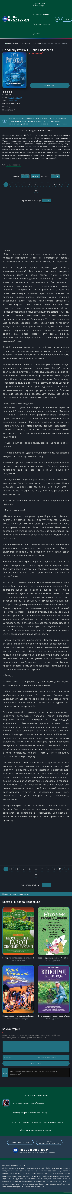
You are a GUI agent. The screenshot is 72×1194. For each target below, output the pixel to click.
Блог (36, 34)
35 (36, 190)
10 (60, 184)
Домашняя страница (39, 5)
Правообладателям (20, 1142)
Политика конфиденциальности (49, 1142)
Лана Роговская (15, 97)
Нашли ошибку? (37, 53)
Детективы (36, 43)
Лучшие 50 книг (41, 14)
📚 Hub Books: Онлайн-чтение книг (17, 43)
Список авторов (41, 24)
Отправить (36, 1063)
